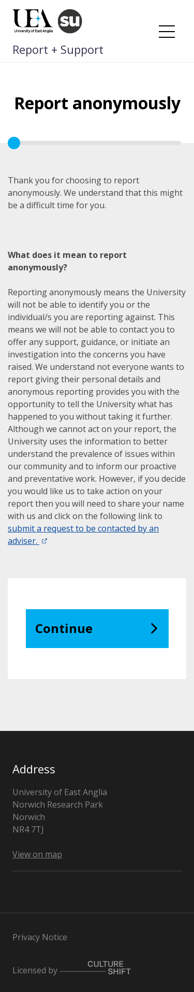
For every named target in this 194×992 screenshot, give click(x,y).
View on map (37, 854)
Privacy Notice (39, 937)
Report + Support (57, 49)
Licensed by (71, 968)
